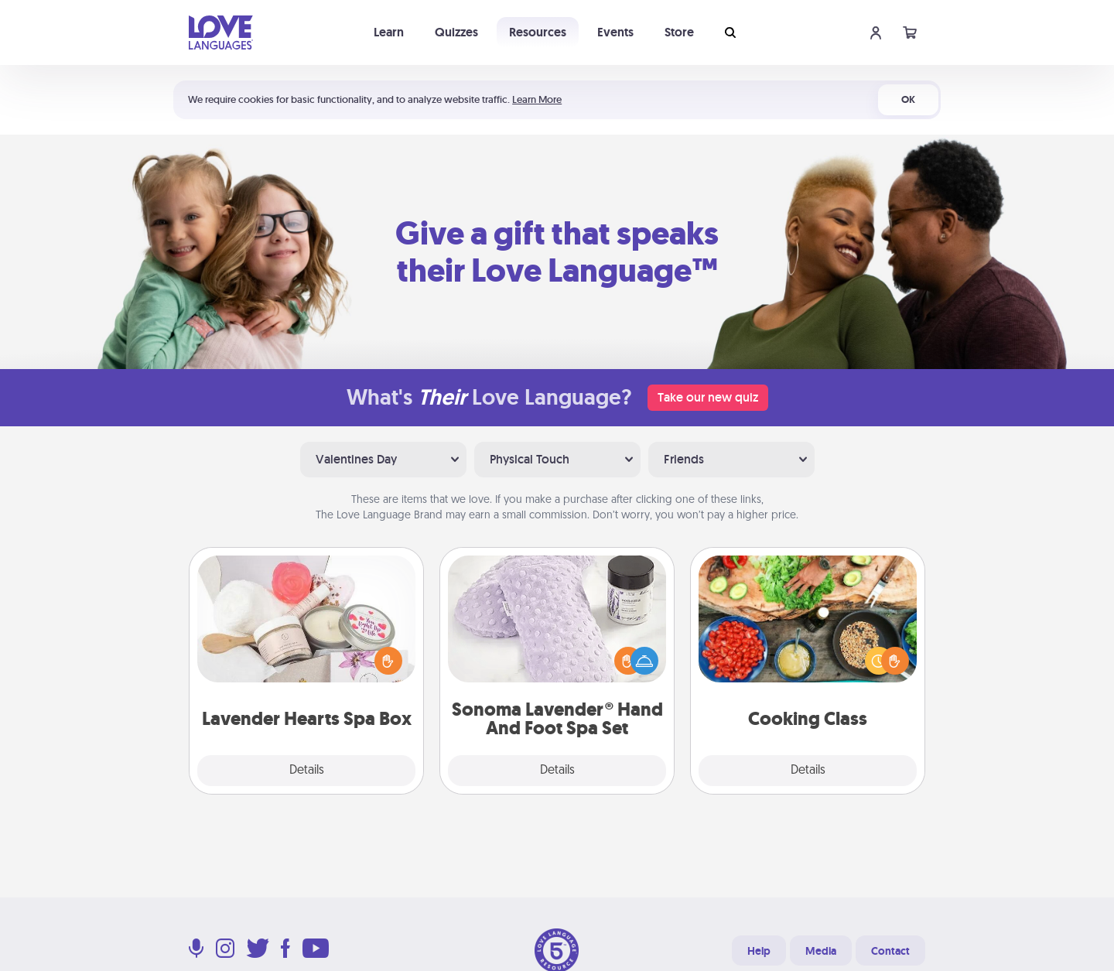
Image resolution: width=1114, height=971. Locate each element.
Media (820, 951)
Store (679, 32)
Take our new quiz (708, 397)
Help (759, 951)
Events (615, 32)
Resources (537, 32)
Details (306, 770)
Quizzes (456, 32)
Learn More (537, 99)
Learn (389, 32)
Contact (890, 951)
